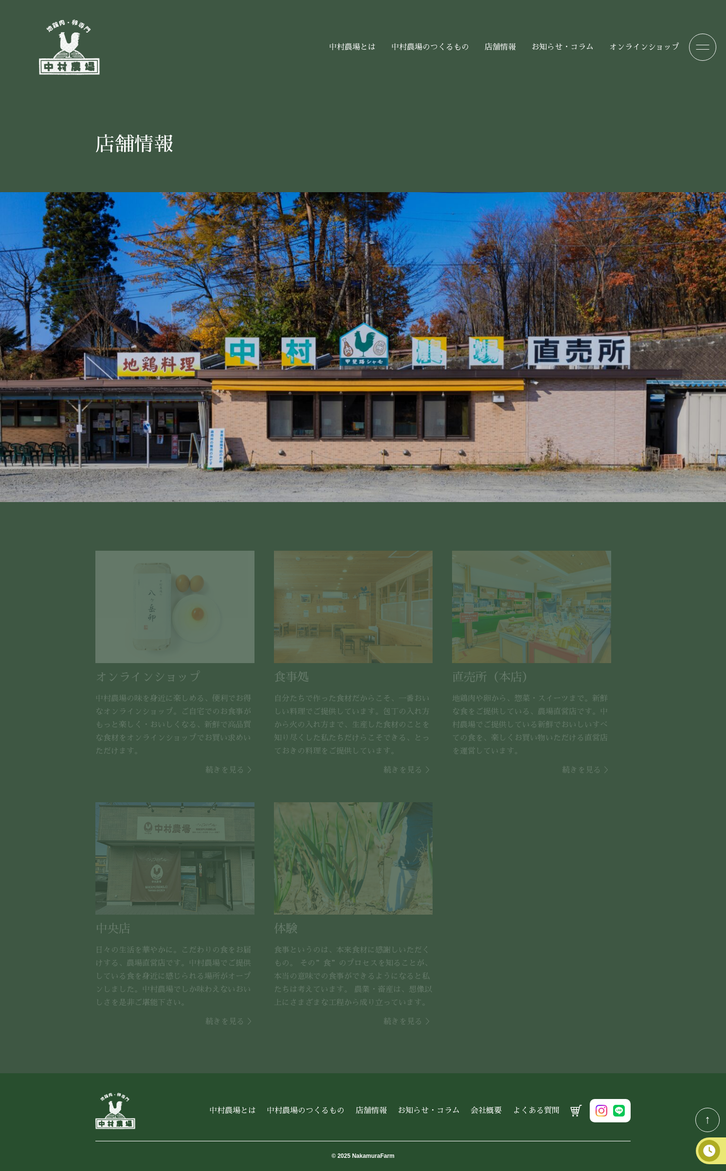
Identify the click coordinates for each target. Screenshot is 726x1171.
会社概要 (486, 1111)
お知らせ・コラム (562, 47)
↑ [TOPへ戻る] (707, 1119)
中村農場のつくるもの (430, 47)
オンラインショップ (644, 47)
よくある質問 (536, 1111)
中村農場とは (352, 47)
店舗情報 (500, 47)
